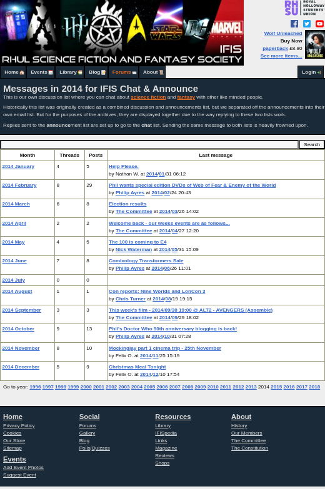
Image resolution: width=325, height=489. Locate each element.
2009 (200, 387)
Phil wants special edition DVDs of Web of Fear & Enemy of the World (192, 185)
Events (39, 72)
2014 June (14, 261)
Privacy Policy (18, 425)
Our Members (246, 433)
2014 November (21, 348)
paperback (275, 48)
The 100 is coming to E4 (137, 242)
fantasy (186, 97)
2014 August (17, 291)
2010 (213, 387)
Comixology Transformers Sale (146, 261)
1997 (48, 387)
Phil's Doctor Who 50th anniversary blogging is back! (173, 329)
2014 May (13, 242)
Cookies (12, 433)
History (239, 425)
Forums (121, 72)
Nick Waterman (134, 249)
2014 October (18, 329)
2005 (149, 387)
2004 (136, 387)
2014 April (14, 223)
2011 (225, 387)
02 (167, 192)
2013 (251, 387)
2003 (124, 387)
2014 (152, 174)
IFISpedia (166, 433)
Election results (127, 204)
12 (155, 374)
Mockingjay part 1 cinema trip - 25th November (165, 348)
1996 (35, 387)
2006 (162, 387)
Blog (94, 72)
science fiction (148, 97)
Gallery (87, 433)
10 (167, 336)
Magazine (166, 448)
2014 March (16, 204)
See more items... (281, 56)
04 (175, 231)
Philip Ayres (130, 192)
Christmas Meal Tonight (137, 367)
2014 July (14, 280)
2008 (187, 387)
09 (175, 317)
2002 (111, 387)
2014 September (21, 310)
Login (309, 72)
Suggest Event (19, 475)
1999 (73, 387)
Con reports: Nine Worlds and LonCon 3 (157, 291)
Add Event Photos (23, 467)
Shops (162, 463)
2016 (289, 387)
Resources (173, 416)
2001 (98, 387)
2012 (238, 387)
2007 (175, 387)
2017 (302, 387)
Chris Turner (131, 299)
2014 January (18, 166)
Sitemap (12, 448)
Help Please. (124, 166)
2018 (314, 387)
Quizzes (101, 448)
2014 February (19, 185)
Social (89, 416)
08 (168, 299)
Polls (85, 448)
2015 (276, 387)
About (150, 72)
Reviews (164, 455)
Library (68, 72)
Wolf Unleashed (283, 33)
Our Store (14, 440)
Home (11, 72)
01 (161, 174)
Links (161, 440)
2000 (86, 387)
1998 (60, 387)
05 (175, 249)
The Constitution (249, 448)
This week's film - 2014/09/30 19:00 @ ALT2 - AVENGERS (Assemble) (190, 310)
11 (155, 355)
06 (167, 268)
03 (175, 211)
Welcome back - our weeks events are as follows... (169, 223)
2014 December (21, 367)
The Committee (134, 211)
